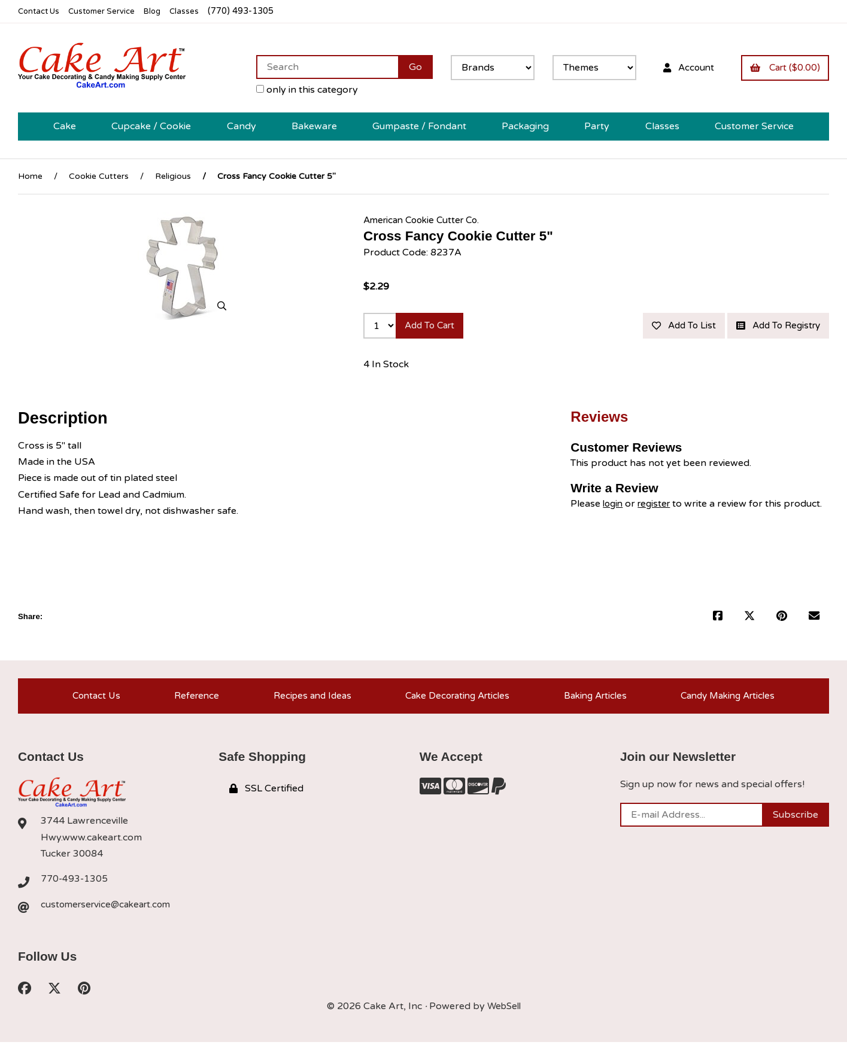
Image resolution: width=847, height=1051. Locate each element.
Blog (164, 11)
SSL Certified (266, 796)
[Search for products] (316, 67)
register (657, 506)
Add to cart (433, 327)
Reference (192, 700)
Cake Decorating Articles (453, 700)
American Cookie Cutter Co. (425, 220)
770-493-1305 (75, 886)
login (614, 506)
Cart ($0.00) (782, 67)
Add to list (671, 327)
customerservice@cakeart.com (109, 912)
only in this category (296, 90)
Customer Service (109, 11)
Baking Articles (593, 700)
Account (680, 67)
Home (30, 176)
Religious (173, 176)
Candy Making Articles (728, 700)
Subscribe (795, 822)
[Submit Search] (404, 67)
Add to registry (773, 327)
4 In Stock (386, 367)
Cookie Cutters (99, 176)
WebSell (504, 1015)
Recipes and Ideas (306, 700)
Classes (198, 11)
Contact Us (41, 11)
